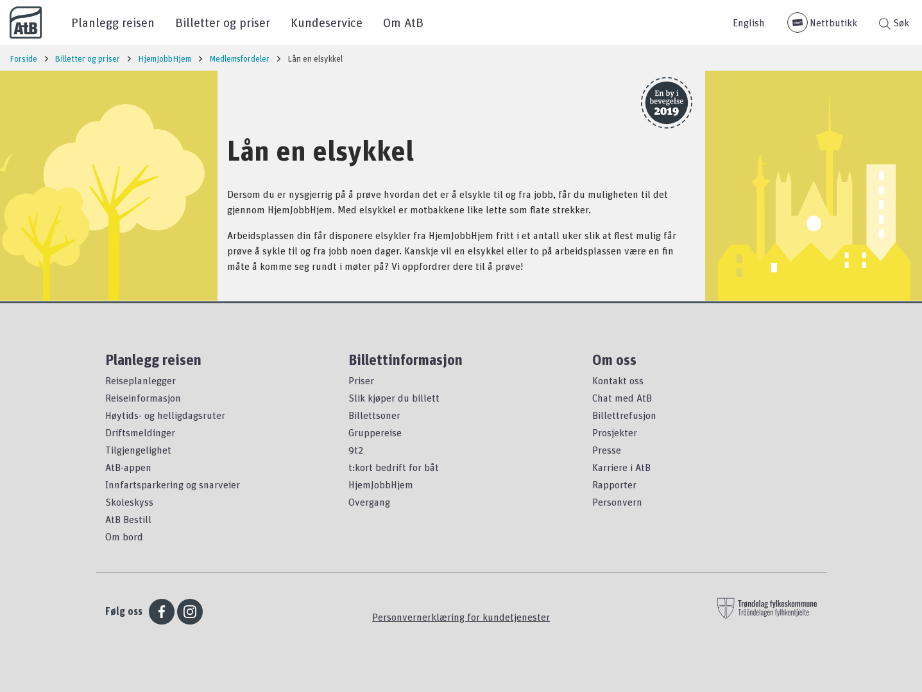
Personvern (617, 501)
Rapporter (614, 484)
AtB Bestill (128, 519)
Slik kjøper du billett (394, 397)
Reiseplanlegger (140, 380)
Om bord (124, 536)
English (749, 22)
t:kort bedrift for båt (393, 467)
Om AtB (403, 22)
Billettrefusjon (624, 415)
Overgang (369, 501)
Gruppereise (375, 432)
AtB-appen (128, 467)
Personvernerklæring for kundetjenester (461, 616)
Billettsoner (374, 415)
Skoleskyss (129, 501)
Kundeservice (327, 22)
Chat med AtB (622, 397)
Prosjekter (614, 432)
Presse (606, 449)
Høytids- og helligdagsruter (165, 415)
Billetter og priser (222, 22)
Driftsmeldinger (140, 432)
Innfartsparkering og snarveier (172, 484)
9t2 (355, 449)
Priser (361, 380)
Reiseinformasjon (143, 397)
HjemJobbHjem (380, 484)
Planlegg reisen (113, 22)
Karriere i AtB (621, 467)
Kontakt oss (618, 380)
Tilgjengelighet (138, 449)
